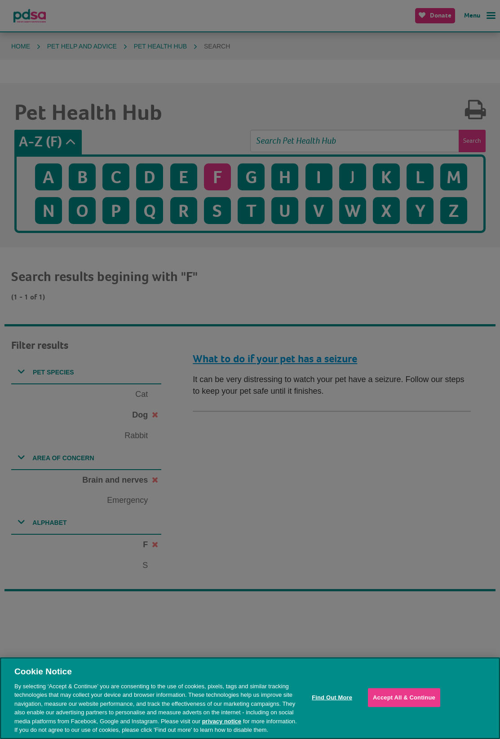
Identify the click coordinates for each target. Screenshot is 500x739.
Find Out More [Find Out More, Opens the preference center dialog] (332, 697)
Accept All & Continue (404, 697)
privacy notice (221, 721)
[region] (250, 698)
